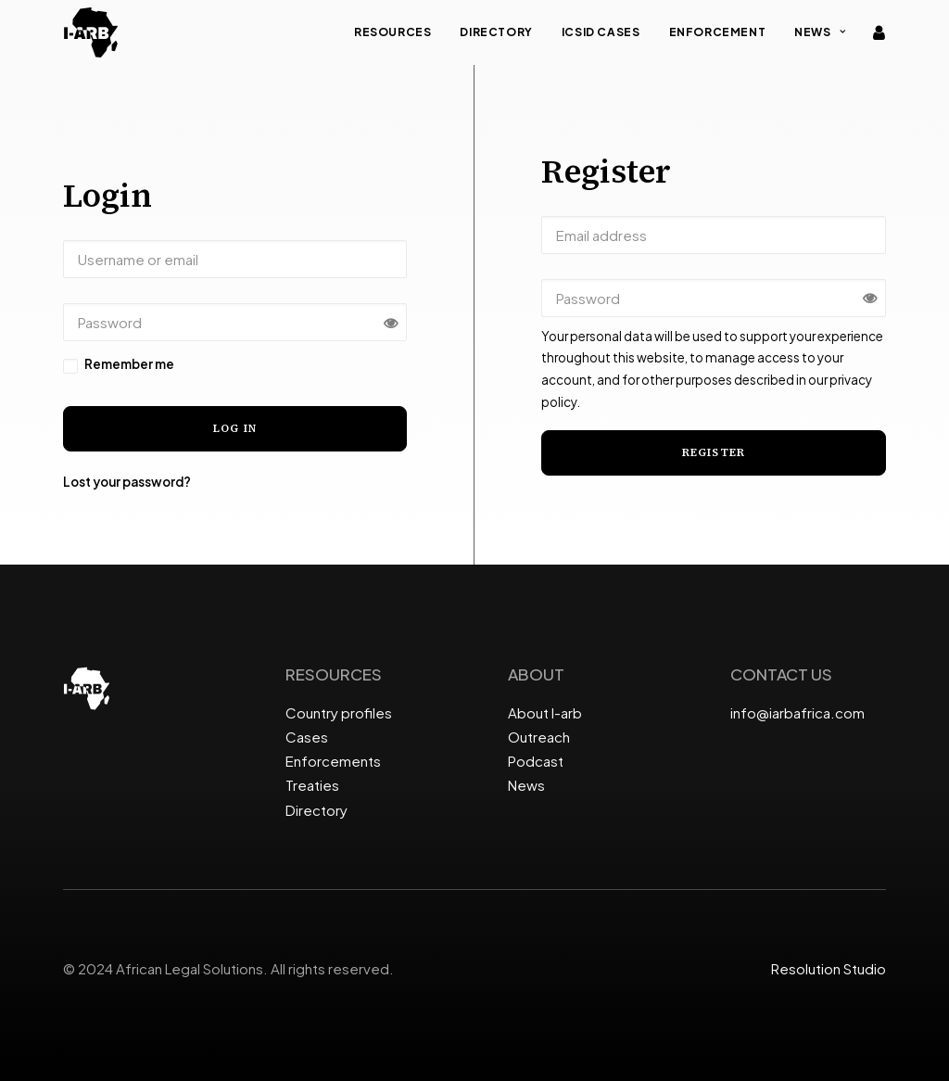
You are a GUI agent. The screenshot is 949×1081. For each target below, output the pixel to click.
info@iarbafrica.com (797, 712)
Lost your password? (127, 482)
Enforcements (333, 760)
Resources (392, 32)
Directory (496, 32)
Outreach (539, 736)
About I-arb (545, 712)
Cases (306, 736)
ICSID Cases (601, 32)
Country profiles (338, 712)
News (819, 32)
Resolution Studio (828, 968)
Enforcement (717, 32)
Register (714, 452)
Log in (235, 428)
